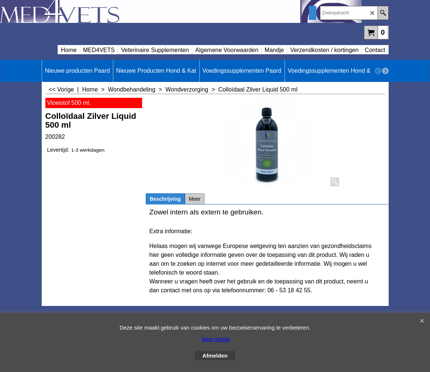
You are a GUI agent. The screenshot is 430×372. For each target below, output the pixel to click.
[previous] (378, 71)
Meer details (216, 339)
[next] (385, 71)
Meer (195, 199)
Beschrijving (165, 199)
